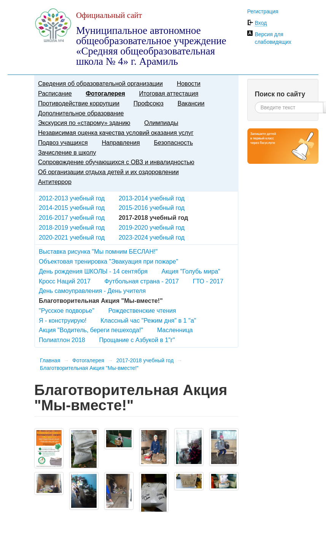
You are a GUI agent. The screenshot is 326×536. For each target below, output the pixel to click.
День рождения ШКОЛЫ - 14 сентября (93, 271)
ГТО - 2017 (208, 281)
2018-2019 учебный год (72, 227)
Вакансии (191, 103)
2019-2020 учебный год (151, 227)
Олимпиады (161, 122)
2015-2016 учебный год (151, 207)
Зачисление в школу (67, 152)
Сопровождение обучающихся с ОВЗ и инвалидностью (116, 161)
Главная (50, 360)
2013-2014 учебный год (151, 198)
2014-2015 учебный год (72, 207)
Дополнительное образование (81, 113)
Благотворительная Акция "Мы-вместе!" (89, 368)
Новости (188, 83)
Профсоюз (149, 103)
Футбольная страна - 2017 (142, 281)
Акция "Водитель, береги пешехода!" (91, 329)
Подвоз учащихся (63, 142)
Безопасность (173, 142)
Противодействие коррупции (78, 103)
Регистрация (262, 11)
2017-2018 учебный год (145, 360)
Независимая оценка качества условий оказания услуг (116, 132)
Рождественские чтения (142, 310)
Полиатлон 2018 (62, 339)
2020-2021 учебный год (72, 237)
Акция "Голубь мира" (191, 271)
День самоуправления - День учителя (92, 290)
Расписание (55, 93)
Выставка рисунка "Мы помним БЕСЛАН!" (98, 251)
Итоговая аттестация (169, 93)
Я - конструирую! (63, 320)
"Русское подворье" (66, 310)
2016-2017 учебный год (72, 217)
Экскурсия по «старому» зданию (84, 122)
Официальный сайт (109, 15)
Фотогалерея (105, 93)
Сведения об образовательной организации (100, 83)
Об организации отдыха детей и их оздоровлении (108, 171)
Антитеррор (55, 181)
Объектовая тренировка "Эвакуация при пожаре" (108, 261)
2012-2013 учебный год (72, 198)
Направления (121, 142)
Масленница (175, 329)
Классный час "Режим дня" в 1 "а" (148, 320)
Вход (261, 23)
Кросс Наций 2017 (65, 281)
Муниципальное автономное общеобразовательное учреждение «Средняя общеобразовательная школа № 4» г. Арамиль (151, 46)
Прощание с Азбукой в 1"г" (137, 339)
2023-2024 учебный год (151, 237)
